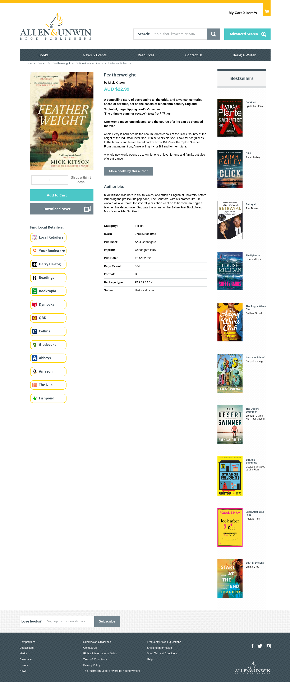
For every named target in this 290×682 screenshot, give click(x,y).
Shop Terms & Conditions (162, 653)
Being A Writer (244, 55)
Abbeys (45, 358)
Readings (46, 277)
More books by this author (128, 171)
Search (143, 34)
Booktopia (47, 291)
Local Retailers (51, 237)
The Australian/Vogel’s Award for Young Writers (111, 670)
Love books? (31, 621)
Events (24, 665)
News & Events (95, 55)
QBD (42, 317)
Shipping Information (159, 647)
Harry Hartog (50, 264)
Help (150, 659)
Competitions (28, 641)
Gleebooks (47, 344)
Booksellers (27, 647)
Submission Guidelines (97, 641)
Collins (44, 331)
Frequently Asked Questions (164, 641)
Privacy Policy (91, 665)
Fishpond (46, 398)
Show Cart (267, 9)
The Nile (45, 384)
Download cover (56, 209)
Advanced (244, 34)
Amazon (46, 371)
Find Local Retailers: (47, 227)
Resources (146, 55)
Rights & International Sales (100, 653)
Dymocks (46, 304)
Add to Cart (57, 195)
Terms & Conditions (95, 659)
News (23, 670)
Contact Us (194, 55)
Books (43, 55)
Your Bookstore (52, 250)
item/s (243, 12)
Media (23, 653)
